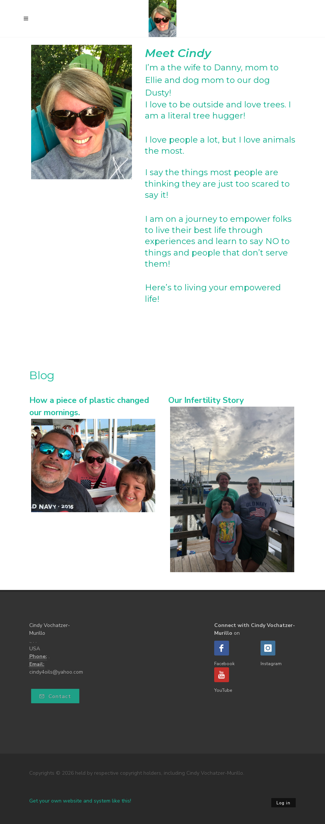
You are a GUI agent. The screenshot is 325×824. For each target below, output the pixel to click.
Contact (55, 696)
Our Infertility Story (206, 400)
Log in (283, 803)
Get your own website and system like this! (80, 800)
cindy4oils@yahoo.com (56, 671)
